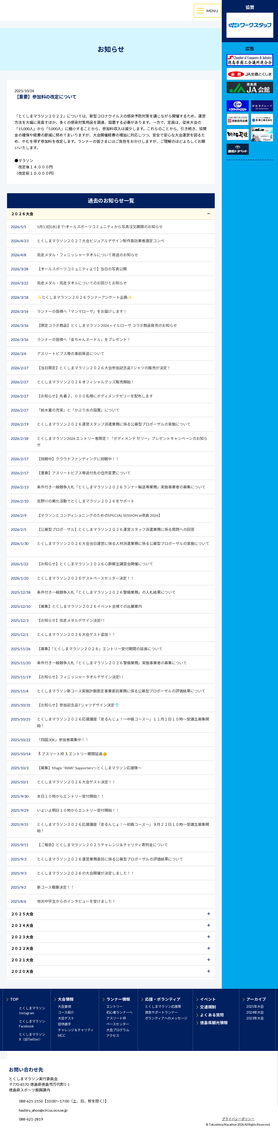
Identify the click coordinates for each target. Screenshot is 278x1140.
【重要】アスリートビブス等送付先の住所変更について (71, 473)
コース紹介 (66, 1012)
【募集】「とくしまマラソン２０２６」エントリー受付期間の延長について (87, 648)
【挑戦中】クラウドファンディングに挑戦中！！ (65, 459)
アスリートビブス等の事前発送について (57, 353)
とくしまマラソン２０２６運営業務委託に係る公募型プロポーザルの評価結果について (97, 859)
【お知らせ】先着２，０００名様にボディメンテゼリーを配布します (82, 396)
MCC (61, 1036)
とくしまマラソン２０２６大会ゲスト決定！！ (63, 782)
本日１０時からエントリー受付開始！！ (57, 796)
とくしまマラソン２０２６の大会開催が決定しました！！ (73, 873)
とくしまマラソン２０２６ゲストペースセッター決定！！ (72, 578)
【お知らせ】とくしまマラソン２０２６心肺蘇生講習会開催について (84, 564)
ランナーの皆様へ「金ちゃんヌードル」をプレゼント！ (71, 339)
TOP (14, 999)
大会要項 (64, 1006)
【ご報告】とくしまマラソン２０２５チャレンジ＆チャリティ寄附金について (90, 845)
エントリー (114, 1006)
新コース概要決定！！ (44, 887)
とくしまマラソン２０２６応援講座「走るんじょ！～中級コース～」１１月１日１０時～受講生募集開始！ (110, 722)
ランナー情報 (118, 999)
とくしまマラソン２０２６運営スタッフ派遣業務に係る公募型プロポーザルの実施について (101, 424)
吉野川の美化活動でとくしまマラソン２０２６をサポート (73, 501)
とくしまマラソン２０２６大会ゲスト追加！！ (63, 634)
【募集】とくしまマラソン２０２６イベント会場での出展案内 (77, 606)
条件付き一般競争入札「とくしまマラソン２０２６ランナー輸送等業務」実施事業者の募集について (108, 487)
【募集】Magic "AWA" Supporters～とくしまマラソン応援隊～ (76, 768)
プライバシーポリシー (238, 1119)
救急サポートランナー (161, 1012)
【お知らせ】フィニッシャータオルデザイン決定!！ (68, 677)
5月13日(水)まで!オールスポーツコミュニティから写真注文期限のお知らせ (87, 226)
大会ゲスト (66, 1018)
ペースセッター (117, 1024)
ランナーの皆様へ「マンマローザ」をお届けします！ (69, 311)
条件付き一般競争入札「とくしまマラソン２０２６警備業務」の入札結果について (93, 592)
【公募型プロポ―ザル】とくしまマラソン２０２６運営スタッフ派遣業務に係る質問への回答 (103, 529)
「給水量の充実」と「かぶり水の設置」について (65, 410)
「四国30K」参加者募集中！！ (50, 739)
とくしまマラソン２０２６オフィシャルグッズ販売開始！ (73, 382)
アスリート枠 (116, 1018)
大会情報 (66, 999)
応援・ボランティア (163, 999)
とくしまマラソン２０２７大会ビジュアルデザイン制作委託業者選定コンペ (88, 241)
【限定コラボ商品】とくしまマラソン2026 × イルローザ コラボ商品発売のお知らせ (94, 325)
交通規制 (208, 1006)
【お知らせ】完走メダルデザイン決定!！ (58, 620)
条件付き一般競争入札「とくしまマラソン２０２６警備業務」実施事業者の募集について (99, 663)
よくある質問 (212, 1014)
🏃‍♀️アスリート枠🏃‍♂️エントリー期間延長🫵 (59, 754)
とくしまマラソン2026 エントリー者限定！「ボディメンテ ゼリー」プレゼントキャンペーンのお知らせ (109, 441)
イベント (208, 999)
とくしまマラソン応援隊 (163, 1006)
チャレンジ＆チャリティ (76, 1030)
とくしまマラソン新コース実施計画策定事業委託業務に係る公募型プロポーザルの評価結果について (108, 691)
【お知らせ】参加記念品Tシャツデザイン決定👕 (65, 705)
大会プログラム (117, 1030)
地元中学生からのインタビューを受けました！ (63, 901)
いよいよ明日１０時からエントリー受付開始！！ (65, 810)
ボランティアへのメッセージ (166, 1018)
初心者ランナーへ (119, 1012)
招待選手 (64, 1024)
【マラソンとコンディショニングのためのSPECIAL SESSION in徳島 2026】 (86, 515)
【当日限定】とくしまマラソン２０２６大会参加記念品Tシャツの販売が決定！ (91, 368)
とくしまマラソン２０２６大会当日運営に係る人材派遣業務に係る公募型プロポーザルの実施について (110, 543)
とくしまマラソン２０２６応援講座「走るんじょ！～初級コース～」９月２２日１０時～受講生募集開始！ (110, 827)
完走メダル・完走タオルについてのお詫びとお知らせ (69, 283)
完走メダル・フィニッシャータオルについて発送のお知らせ (74, 255)
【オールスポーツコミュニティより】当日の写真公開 (69, 269)
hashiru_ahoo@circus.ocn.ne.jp (43, 1110)
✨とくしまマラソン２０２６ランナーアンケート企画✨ (71, 297)
